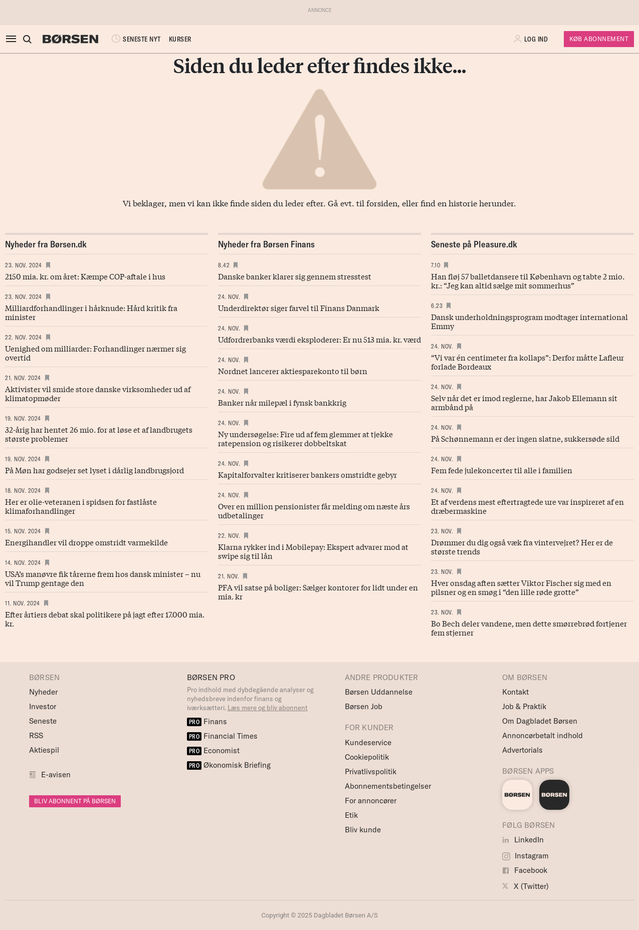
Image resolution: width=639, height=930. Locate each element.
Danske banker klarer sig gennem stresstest (294, 275)
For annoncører (370, 800)
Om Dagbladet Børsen (539, 721)
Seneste (43, 721)
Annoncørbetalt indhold (542, 735)
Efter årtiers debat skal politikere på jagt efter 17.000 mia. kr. (104, 618)
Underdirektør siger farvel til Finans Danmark (298, 307)
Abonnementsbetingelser (388, 786)
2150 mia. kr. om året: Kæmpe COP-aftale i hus (85, 275)
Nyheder (43, 692)
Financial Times (222, 736)
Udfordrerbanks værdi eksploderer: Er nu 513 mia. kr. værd (319, 339)
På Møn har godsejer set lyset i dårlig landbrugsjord (94, 469)
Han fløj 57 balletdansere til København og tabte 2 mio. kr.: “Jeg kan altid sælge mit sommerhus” (527, 280)
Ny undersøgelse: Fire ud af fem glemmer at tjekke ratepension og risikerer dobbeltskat (305, 438)
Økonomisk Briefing (229, 765)
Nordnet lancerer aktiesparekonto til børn (292, 370)
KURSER (180, 39)
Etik (351, 815)
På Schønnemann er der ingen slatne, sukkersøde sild (525, 438)
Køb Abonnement (598, 39)
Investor (42, 706)
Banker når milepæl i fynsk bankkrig (282, 402)
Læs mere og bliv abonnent (268, 708)
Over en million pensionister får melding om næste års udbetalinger (314, 510)
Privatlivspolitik (370, 771)
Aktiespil (44, 750)
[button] (532, 39)
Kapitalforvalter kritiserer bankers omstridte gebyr (307, 474)
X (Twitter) (525, 886)
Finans (207, 721)
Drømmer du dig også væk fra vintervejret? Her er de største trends (522, 546)
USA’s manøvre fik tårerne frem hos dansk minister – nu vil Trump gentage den (102, 578)
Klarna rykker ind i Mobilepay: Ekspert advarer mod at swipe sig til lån (313, 551)
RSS (36, 735)
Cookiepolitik (367, 757)
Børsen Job (363, 706)
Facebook (524, 870)
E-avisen (56, 774)
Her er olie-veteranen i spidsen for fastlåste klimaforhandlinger (81, 506)
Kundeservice (368, 742)
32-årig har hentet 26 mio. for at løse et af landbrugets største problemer (98, 434)
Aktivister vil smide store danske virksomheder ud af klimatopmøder (97, 393)
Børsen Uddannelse (378, 692)
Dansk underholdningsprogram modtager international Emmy (529, 321)
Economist (213, 750)
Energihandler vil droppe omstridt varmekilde (86, 541)
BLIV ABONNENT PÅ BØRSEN (75, 801)
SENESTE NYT (135, 39)
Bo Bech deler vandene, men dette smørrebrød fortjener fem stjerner (529, 627)
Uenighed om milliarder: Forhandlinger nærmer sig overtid (95, 353)
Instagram (525, 855)
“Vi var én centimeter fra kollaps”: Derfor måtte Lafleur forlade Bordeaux (527, 362)
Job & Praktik (524, 706)
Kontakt (515, 692)
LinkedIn (523, 839)
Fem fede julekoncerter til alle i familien (501, 469)
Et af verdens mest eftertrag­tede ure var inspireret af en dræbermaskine (527, 506)
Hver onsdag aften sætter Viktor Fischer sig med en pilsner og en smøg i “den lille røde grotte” (521, 587)
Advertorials (522, 750)
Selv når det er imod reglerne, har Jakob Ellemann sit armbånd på (524, 402)
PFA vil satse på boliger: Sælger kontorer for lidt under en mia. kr (318, 591)
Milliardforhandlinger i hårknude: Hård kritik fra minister (91, 312)
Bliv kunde (363, 829)
